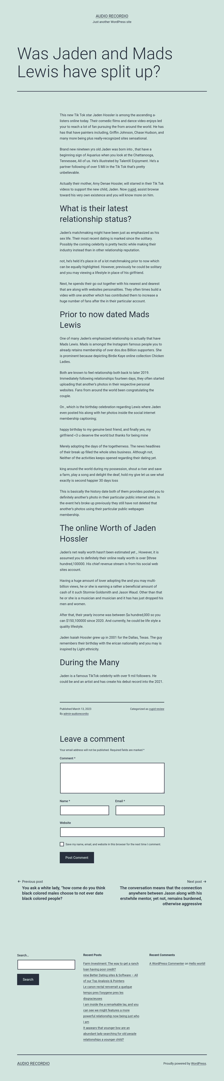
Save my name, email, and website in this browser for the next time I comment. (113, 844)
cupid (132, 189)
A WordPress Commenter (166, 963)
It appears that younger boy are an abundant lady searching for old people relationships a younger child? (109, 1033)
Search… (23, 955)
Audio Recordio (112, 16)
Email (120, 801)
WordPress (198, 1063)
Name (65, 801)
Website (65, 823)
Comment (67, 758)
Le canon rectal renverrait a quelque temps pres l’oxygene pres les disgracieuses (107, 992)
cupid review (156, 709)
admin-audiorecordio (76, 713)
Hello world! (197, 963)
